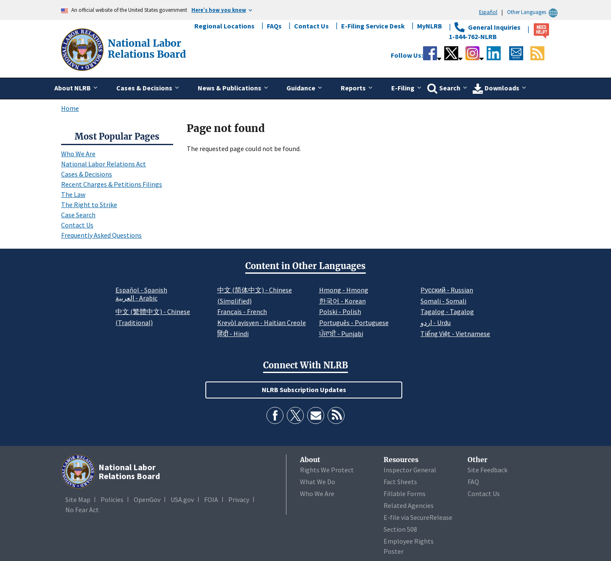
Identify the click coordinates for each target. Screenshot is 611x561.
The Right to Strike (89, 204)
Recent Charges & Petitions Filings (111, 184)
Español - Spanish (141, 290)
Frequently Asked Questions (101, 235)
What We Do (317, 481)
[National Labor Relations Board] (83, 48)
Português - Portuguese (354, 322)
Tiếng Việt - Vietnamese (455, 333)
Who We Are (78, 153)
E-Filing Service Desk (373, 26)
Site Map (77, 499)
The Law (73, 194)
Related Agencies (409, 505)
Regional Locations (224, 26)
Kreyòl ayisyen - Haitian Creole (261, 322)
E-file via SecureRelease (418, 517)
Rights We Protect (327, 470)
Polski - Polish (340, 311)
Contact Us (311, 26)
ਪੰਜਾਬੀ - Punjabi (341, 333)
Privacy (238, 499)
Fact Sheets (400, 481)
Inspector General (410, 470)
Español (488, 11)
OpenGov (147, 499)
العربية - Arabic (136, 298)
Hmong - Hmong (343, 290)
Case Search (78, 214)
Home (70, 108)
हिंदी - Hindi (233, 333)
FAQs (274, 26)
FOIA (211, 499)
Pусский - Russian (446, 290)
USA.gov (182, 499)
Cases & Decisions (86, 174)
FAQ (473, 481)
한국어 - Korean (342, 301)
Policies (112, 499)
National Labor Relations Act (103, 164)
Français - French (242, 311)
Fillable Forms (405, 493)
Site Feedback (487, 470)
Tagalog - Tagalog (447, 311)
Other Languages (533, 12)
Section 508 (400, 529)
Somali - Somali (443, 301)
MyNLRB (429, 26)
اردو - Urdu (435, 322)
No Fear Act (82, 509)
